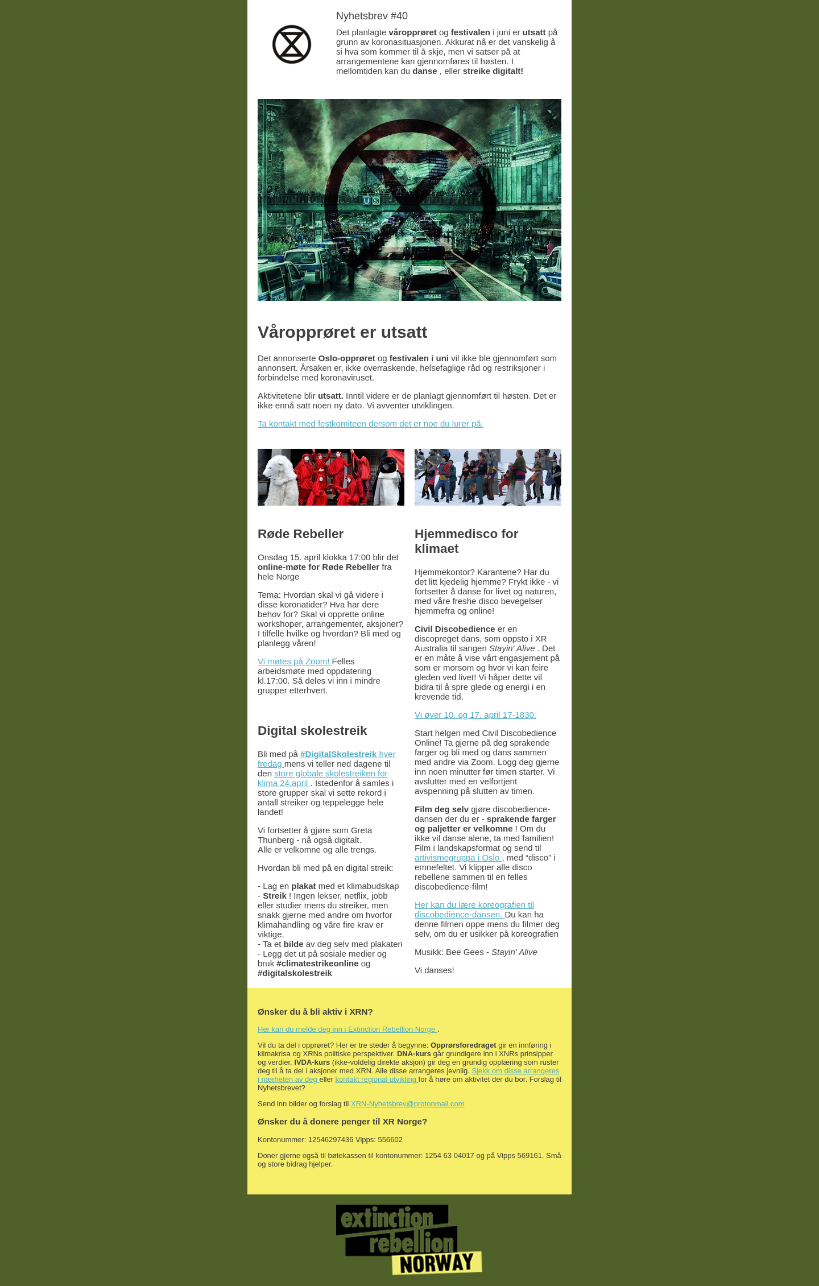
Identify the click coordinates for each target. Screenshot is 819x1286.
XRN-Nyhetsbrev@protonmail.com (408, 1103)
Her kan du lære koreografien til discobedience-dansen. (474, 909)
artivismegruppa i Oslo (458, 857)
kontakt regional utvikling (377, 1079)
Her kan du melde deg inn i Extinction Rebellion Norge (347, 1029)
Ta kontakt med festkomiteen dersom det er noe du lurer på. (370, 423)
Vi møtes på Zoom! (295, 661)
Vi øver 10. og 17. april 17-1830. (475, 715)
